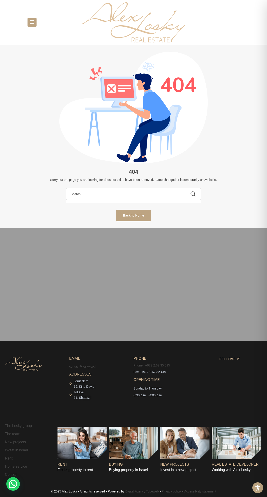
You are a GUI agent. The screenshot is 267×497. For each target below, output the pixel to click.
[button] (13, 484)
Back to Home (133, 215)
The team (12, 434)
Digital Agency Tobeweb (142, 491)
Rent (9, 458)
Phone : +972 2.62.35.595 (152, 365)
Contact (11, 474)
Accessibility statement (200, 491)
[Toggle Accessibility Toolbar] (258, 488)
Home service (16, 466)
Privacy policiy (172, 491)
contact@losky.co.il (82, 366)
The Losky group (18, 426)
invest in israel (16, 450)
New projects (15, 442)
